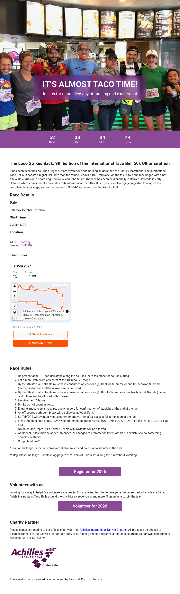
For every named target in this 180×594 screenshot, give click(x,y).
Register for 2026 (90, 471)
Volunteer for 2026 (90, 506)
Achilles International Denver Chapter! (104, 529)
